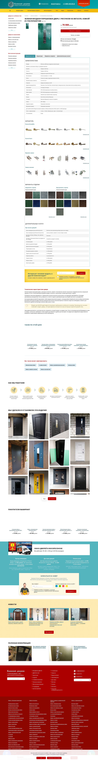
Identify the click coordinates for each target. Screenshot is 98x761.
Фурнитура (39, 56)
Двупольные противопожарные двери (58, 724)
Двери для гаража (33, 738)
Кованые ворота (12, 62)
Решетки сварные (12, 56)
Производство (55, 677)
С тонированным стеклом (14, 716)
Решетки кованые (12, 58)
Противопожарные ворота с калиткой (79, 726)
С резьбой (10, 736)
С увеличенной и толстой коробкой (16, 718)
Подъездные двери (54, 730)
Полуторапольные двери (55, 705)
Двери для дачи (11, 726)
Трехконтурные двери (76, 746)
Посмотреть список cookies (54, 757)
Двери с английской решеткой (57, 718)
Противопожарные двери (14, 23)
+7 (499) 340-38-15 (69, 4)
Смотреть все (86, 134)
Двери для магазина (12, 742)
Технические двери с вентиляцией (15, 730)
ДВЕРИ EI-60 (36, 673)
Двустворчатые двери (34, 746)
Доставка (53, 679)
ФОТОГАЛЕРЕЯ (37, 688)
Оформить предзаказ (75, 31)
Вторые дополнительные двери (15, 709)
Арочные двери (74, 744)
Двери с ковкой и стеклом (31, 369)
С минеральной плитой (55, 740)
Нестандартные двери (76, 707)
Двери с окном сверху (13, 722)
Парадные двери (12, 27)
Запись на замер (75, 35)
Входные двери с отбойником (56, 732)
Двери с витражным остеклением (36, 722)
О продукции (36, 686)
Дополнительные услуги (63, 56)
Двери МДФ (11, 18)
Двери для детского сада (76, 748)
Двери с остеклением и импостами (37, 736)
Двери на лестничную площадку (15, 714)
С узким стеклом (42, 365)
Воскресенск (44, 4)
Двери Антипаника (75, 718)
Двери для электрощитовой (56, 734)
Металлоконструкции (38, 684)
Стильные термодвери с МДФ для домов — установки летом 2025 (77, 623)
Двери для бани (53, 738)
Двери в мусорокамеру (34, 707)
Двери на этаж (11, 738)
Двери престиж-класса (13, 711)
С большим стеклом (33, 716)
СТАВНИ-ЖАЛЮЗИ (37, 679)
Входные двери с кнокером (77, 722)
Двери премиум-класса (76, 732)
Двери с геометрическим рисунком (37, 744)
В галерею (52, 498)
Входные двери (19, 10)
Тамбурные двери (12, 25)
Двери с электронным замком (14, 748)
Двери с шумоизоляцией (34, 726)
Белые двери (53, 709)
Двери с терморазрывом (14, 37)
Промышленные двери (13, 703)
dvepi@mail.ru (79, 676)
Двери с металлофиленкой (77, 742)
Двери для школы (33, 700)
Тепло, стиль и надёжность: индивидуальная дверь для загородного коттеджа (36, 623)
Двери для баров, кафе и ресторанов (37, 724)
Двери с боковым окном (55, 703)
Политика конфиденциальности (56, 689)
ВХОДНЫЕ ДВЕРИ (37, 670)
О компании (54, 670)
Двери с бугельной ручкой (35, 728)
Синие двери (32, 709)
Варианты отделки (50, 56)
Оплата (53, 684)
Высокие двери (74, 703)
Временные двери (33, 705)
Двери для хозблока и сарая (56, 707)
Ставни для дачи (75, 730)
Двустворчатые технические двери (16, 746)
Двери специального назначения (15, 740)
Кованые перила (12, 65)
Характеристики (30, 56)
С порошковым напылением (15, 20)
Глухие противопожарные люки (15, 728)
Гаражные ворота (12, 60)
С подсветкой (74, 738)
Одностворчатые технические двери (37, 732)
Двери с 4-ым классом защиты (57, 711)
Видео (62, 10)
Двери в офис (11, 44)
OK (41, 757)
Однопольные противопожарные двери (38, 720)
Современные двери (54, 748)
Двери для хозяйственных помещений (79, 720)
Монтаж (53, 682)
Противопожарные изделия (33, 10)
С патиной (10, 734)
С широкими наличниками (77, 716)
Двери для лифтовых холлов (77, 705)
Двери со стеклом (75, 734)
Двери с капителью (12, 724)
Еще (12, 30)
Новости (79, 10)
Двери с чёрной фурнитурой (14, 732)
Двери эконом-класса (55, 736)
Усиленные (52, 716)
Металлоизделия (47, 10)
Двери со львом (53, 720)
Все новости (49, 632)
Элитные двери (32, 742)
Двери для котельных (34, 703)
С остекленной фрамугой (56, 714)
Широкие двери (53, 744)
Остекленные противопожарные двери (37, 714)
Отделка (35, 677)
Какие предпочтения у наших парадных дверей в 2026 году (15, 622)
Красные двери (74, 736)
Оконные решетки (37, 682)
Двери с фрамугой (33, 734)
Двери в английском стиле (14, 744)
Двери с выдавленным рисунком (57, 365)
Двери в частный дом (13, 39)
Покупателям (70, 10)
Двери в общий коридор (34, 740)
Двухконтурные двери (30, 365)
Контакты (86, 10)
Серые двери (74, 714)
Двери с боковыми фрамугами (15, 700)
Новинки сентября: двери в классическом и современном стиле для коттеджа (56, 624)
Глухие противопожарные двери (15, 720)
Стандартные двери (75, 709)
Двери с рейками (33, 748)
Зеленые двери (71, 365)
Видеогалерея (55, 675)
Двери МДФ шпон (75, 724)
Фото (57, 10)
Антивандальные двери (13, 705)
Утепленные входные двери (35, 730)
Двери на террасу (54, 726)
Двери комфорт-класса (34, 711)
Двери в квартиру (12, 41)
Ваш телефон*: (35, 583)
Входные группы (12, 46)
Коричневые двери (75, 740)
